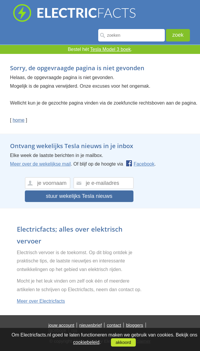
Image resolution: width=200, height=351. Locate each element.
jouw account (61, 325)
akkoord (123, 342)
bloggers (134, 325)
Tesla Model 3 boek (110, 49)
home (19, 120)
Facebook (140, 163)
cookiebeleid (86, 342)
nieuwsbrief (90, 325)
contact (114, 325)
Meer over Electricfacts (41, 301)
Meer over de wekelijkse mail (40, 163)
